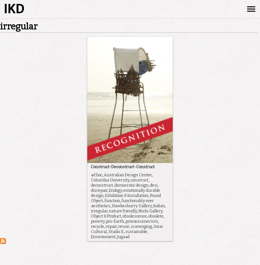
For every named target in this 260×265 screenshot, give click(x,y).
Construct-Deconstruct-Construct (123, 167)
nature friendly (123, 211)
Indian (159, 206)
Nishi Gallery (150, 211)
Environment (103, 236)
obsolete (156, 216)
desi (154, 185)
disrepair (99, 190)
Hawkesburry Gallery (132, 206)
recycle (97, 226)
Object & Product (106, 216)
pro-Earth (115, 221)
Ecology (115, 190)
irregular (99, 211)
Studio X (116, 231)
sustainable (136, 231)
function (112, 200)
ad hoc (96, 175)
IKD (14, 9)
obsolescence (135, 216)
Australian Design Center (128, 175)
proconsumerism (142, 221)
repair (111, 226)
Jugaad (123, 236)
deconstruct (102, 185)
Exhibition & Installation (126, 195)
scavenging (141, 226)
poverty (98, 221)
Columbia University (110, 180)
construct (139, 180)
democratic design (131, 185)
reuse (123, 226)
